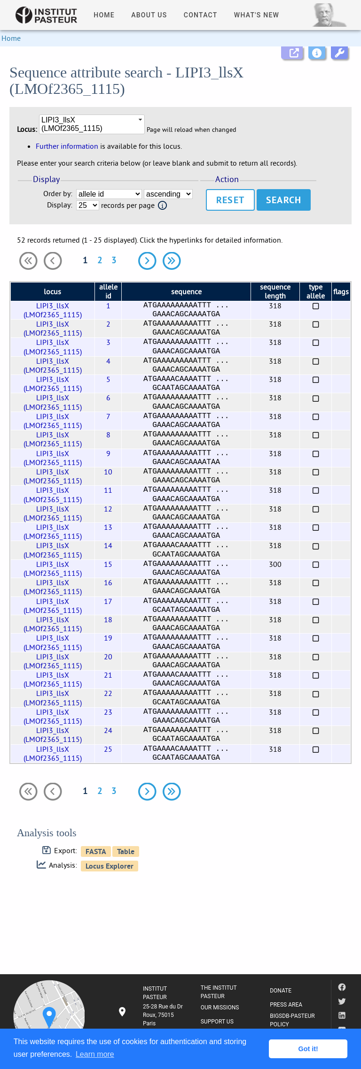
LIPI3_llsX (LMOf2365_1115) (53, 310)
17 (108, 601)
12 (108, 508)
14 (108, 545)
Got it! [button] (308, 1049)
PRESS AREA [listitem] (286, 1004)
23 (108, 712)
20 (108, 656)
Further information (67, 146)
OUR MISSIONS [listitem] (220, 1007)
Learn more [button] (95, 1054)
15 (108, 564)
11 (108, 490)
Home (11, 38)
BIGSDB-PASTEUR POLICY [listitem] (292, 1020)
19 (108, 637)
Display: (59, 204)
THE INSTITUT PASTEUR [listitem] (219, 992)
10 (108, 471)
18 (108, 619)
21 (108, 675)
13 (108, 527)
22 (108, 693)
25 (108, 749)
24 (108, 730)
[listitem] (151, 1015)
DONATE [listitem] (280, 990)
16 (108, 582)
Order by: (57, 193)
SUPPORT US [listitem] (217, 1021)
